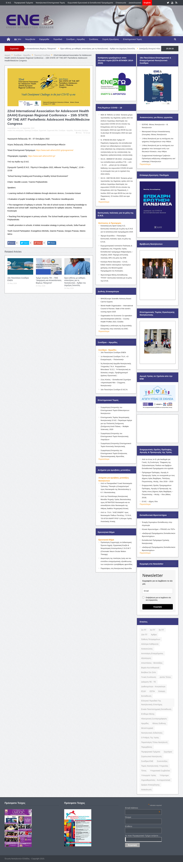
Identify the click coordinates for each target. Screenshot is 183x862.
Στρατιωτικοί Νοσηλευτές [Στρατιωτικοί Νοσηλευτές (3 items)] (151, 756)
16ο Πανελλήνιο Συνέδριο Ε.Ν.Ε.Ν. (114, 390)
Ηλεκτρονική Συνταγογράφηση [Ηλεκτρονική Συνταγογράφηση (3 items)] (154, 719)
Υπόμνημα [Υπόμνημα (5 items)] (164, 775)
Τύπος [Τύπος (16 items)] (143, 771)
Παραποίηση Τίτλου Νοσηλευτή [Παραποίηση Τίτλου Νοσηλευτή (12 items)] (154, 742)
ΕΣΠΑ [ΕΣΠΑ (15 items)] (152, 691)
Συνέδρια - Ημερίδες (66, 130)
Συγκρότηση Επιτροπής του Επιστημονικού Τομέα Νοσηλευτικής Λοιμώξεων (115, 436)
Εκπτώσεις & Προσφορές (109, 223)
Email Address (142, 808)
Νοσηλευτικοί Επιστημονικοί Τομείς (50, 3)
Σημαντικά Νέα (52, 130)
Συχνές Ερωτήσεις (110, 39)
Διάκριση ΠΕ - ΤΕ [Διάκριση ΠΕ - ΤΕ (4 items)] (148, 682)
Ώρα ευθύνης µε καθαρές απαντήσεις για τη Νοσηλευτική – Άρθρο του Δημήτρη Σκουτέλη (105, 49)
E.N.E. (8, 3)
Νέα (17, 39)
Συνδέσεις (93, 39)
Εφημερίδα (44, 39)
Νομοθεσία (30, 39)
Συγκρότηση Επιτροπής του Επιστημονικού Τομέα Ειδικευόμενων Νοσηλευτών (115, 410)
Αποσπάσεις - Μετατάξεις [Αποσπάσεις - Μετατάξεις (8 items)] (151, 663)
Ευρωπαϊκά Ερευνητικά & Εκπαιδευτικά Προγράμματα (90, 3)
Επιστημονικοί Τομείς (132, 39)
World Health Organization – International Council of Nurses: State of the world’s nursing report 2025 (117, 309)
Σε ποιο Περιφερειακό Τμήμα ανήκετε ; (142, 835)
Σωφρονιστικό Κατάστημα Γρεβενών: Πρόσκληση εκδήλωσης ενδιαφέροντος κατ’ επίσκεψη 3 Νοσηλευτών (158, 159)
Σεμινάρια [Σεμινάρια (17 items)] (168, 752)
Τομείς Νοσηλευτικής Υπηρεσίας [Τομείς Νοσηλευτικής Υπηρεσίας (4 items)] (154, 766)
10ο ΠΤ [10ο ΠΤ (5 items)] (144, 635)
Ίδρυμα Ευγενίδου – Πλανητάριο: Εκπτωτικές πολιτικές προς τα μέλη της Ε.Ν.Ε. (116, 239)
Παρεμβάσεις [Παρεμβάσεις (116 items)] (146, 747)
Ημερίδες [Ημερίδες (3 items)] (145, 723)
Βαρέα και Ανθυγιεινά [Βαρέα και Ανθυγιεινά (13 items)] (150, 668)
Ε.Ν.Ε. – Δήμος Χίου (150, 501)
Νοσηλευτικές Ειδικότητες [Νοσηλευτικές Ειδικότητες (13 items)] (151, 733)
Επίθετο (128, 826)
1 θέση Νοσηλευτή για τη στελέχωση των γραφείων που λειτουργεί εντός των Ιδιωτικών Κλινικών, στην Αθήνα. (158, 148)
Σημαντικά (42, 130)
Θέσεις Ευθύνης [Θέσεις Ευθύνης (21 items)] (159, 723)
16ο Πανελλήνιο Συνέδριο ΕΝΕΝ (113, 352)
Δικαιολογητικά (135, 3)
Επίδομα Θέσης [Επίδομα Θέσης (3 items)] (147, 714)
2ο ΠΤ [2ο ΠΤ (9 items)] (143, 630)
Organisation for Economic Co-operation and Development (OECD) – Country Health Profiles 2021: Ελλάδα (116, 319)
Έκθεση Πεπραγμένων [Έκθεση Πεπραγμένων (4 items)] (150, 639)
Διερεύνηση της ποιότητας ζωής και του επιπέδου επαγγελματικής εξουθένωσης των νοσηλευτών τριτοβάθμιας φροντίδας (116, 561)
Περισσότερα (103, 202)
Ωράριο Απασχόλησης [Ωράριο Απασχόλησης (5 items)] (150, 785)
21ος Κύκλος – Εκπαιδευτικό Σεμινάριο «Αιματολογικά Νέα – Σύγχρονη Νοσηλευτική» (116, 383)
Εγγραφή (157, 606)
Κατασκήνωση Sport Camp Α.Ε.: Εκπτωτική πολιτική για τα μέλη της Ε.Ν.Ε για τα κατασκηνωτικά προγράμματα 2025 (117, 229)
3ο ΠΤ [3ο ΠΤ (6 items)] (152, 630)
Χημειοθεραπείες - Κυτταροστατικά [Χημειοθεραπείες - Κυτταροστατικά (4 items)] (155, 780)
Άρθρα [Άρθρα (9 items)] (154, 635)
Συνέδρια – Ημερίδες (75, 39)
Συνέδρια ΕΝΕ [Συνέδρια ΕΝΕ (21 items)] (147, 761)
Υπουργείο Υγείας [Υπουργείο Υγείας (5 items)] (148, 775)
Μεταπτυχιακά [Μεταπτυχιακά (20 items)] (147, 728)
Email (87, 133)
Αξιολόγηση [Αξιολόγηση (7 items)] (146, 658)
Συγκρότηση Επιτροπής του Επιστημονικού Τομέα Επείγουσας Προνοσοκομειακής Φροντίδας (114, 453)
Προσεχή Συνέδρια (31, 130)
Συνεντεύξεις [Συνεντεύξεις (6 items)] (162, 761)
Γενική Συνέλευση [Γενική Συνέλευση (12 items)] (148, 677)
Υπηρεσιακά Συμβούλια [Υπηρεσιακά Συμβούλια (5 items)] (160, 771)
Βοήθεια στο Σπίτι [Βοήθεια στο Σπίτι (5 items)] (148, 672)
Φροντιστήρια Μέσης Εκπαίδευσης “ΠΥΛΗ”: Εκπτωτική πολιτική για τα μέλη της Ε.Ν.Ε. (116, 278)
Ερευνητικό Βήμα (106, 540)
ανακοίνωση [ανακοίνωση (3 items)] (146, 789)
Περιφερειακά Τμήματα (23, 3)
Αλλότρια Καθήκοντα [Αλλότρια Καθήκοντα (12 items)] (149, 644)
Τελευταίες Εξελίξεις (81, 130)
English (147, 3)
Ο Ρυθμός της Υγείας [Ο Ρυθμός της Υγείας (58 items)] (150, 737)
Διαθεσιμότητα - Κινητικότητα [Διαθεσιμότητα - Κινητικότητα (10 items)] (153, 686)
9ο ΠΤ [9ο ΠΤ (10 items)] (161, 630)
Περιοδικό (57, 39)
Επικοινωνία (121, 3)
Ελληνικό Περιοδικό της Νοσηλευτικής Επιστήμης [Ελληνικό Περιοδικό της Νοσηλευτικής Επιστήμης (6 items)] (151, 703)
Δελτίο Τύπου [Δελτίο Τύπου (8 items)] (165, 677)
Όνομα (128, 817)
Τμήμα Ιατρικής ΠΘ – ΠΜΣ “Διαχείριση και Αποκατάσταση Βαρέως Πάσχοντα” (48, 280)
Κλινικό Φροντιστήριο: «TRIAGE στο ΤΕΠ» (158, 529)
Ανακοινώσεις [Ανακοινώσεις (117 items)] (147, 649)
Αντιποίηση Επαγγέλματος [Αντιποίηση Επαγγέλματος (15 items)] (152, 653)
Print (79, 133)
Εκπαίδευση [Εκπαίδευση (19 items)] (146, 696)
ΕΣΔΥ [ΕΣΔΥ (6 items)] (143, 691)
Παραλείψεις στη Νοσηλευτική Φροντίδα (116, 568)
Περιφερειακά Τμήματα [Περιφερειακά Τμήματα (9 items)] (150, 752)
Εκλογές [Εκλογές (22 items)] (161, 691)
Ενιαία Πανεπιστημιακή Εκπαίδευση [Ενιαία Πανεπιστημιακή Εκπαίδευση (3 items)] (156, 709)
